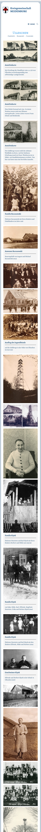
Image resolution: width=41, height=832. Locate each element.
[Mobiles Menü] (31, 24)
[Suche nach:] (36, 24)
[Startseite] (11, 36)
